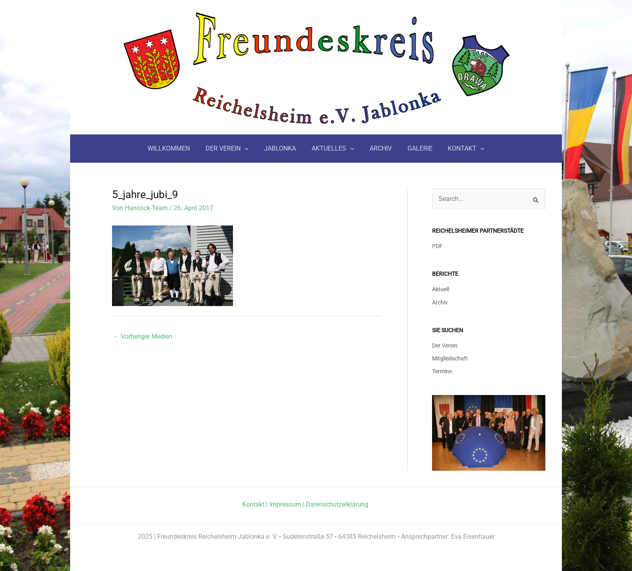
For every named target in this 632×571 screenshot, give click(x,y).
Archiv (440, 301)
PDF (437, 246)
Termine (442, 370)
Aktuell (440, 288)
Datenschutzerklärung (337, 503)
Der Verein (444, 344)
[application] (250, 148)
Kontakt (253, 503)
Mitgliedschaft (450, 357)
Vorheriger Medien (143, 336)
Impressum (285, 503)
